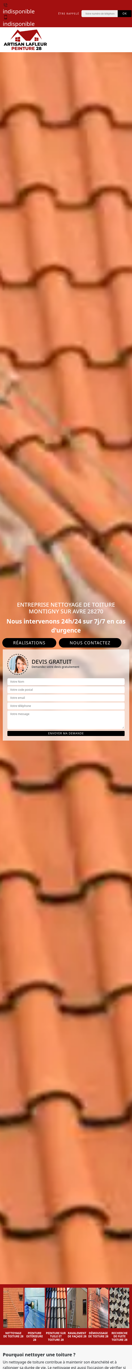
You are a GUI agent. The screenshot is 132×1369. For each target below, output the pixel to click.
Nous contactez (90, 642)
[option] (13, 1313)
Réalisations (29, 642)
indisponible (19, 8)
